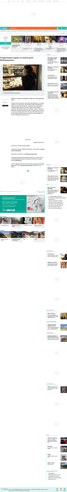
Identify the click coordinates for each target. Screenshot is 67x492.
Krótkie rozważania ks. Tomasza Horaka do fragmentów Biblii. (53, 256)
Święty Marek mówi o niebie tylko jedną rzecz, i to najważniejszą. (53, 85)
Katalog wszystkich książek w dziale (53, 457)
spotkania (28, 1)
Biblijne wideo (51, 463)
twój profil (61, 28)
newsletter (57, 488)
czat (18, 1)
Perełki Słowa (51, 254)
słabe (10, 191)
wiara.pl (4, 28)
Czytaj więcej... (16, 52)
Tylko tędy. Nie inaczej (53, 176)
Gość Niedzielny (41, 1)
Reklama (29, 489)
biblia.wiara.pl (18, 160)
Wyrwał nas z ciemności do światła (50, 46)
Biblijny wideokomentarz (51, 321)
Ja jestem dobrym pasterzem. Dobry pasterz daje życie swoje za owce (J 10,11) (5, 48)
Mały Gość (49, 1)
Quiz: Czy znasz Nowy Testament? (54, 206)
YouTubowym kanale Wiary (31, 154)
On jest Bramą (51, 75)
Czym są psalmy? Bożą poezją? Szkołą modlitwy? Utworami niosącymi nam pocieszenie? (53, 264)
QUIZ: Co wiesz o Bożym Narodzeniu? (55, 208)
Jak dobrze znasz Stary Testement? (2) (55, 202)
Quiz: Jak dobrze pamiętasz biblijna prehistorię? (57, 197)
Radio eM (34, 1)
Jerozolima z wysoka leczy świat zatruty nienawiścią (52, 59)
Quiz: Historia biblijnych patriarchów (55, 196)
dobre (16, 191)
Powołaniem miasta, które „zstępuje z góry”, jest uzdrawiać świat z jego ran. (53, 62)
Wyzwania (48, 164)
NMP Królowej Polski (28, 45)
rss (61, 33)
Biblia (13, 28)
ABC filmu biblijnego (52, 438)
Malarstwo (50, 446)
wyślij (3, 102)
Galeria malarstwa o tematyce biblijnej (53, 448)
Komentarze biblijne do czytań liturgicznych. (53, 389)
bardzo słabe (5, 191)
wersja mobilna (56, 1)
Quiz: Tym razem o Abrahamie (52, 188)
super (19, 191)
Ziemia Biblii (2, 230)
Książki (49, 454)
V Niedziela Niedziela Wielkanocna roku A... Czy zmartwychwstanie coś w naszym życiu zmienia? (53, 328)
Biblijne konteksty (39, 44)
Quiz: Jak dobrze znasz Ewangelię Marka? (55, 203)
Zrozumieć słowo (28, 43)
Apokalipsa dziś (61, 45)
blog (14, 1)
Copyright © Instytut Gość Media (13, 490)
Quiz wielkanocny (51, 199)
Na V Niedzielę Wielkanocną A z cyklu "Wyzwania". (53, 70)
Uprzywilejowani (51, 473)
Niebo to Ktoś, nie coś (53, 83)
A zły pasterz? (14, 47)
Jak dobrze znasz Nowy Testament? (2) (55, 200)
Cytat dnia (5, 45)
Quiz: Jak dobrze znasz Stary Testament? (55, 205)
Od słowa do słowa (50, 332)
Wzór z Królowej (39, 45)
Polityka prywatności (44, 489)
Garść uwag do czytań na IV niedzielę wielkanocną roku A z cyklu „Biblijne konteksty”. (52, 77)
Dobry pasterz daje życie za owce (16, 46)
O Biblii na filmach (51, 464)
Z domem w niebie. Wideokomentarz (52, 325)
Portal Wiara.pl (28, 139)
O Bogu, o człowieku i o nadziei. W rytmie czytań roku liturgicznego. (53, 339)
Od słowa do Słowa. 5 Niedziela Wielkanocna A (53, 336)
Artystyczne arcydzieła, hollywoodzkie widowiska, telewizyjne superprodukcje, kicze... (52, 441)
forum (9, 1)
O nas (9, 489)
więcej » (5, 49)
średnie (12, 191)
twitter (66, 33)
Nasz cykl (61, 43)
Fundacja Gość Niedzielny (35, 489)
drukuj (6, 102)
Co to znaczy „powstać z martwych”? (53, 92)
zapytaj (22, 1)
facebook (63, 33)
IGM (11, 489)
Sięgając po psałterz (52, 262)
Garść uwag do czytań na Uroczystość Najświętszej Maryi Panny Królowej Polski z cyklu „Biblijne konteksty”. (53, 316)
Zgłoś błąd (64, 488)
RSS (61, 488)
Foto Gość (25, 489)
